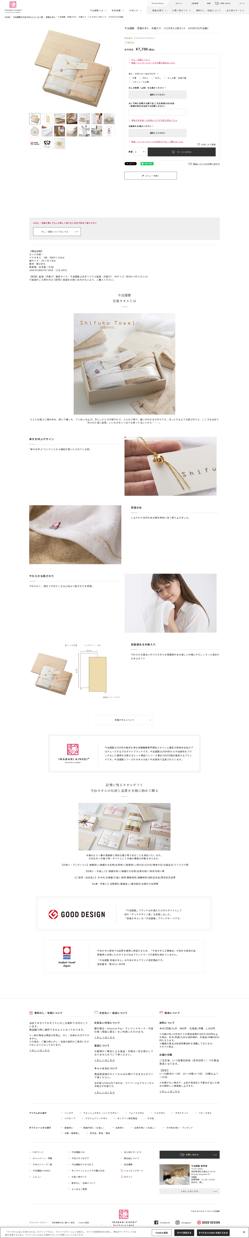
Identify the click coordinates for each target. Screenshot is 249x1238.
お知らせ (133, 10)
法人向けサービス (235, 10)
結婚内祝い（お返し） (94, 1127)
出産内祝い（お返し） (145, 1127)
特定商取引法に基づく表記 (63, 1222)
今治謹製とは (96, 10)
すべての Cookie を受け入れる (213, 1232)
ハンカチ (68, 1112)
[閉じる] (243, 1232)
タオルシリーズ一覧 (42, 1164)
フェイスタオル (136, 1112)
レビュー (37, 1176)
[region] (124, 1232)
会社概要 (128, 1164)
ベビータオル (205, 1112)
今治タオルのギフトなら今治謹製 (205, 1211)
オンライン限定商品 (127, 1118)
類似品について (131, 1158)
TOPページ (38, 1152)
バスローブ (69, 1118)
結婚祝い (68, 1127)
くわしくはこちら (39, 1050)
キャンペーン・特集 (42, 1158)
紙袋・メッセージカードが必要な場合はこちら (153, 62)
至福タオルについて (124, 719)
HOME (7, 17)
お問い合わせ (225, 3)
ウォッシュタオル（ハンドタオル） (101, 1112)
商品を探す (158, 10)
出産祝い (119, 1127)
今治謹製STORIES (41, 1170)
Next (109, 69)
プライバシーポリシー (38, 1222)
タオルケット (181, 1112)
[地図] (194, 1176)
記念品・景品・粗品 (100, 1133)
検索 (209, 3)
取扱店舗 (116, 10)
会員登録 (195, 3)
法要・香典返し (72, 1133)
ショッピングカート (134, 1170)
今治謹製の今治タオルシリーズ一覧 (28, 17)
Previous (35, 69)
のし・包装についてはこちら (55, 231)
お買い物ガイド (180, 10)
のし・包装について (140, 59)
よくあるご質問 (79, 1189)
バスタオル (159, 1112)
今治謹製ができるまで (83, 1164)
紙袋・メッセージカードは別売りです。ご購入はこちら (157, 141)
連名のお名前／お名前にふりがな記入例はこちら (154, 120)
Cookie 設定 (83, 1222)
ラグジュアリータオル (96, 1118)
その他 (150, 1118)
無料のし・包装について (208, 10)
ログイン (179, 3)
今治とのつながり (80, 1158)
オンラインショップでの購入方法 (88, 1170)
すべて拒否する (184, 1232)
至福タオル (50, 17)
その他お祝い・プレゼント (179, 1127)
